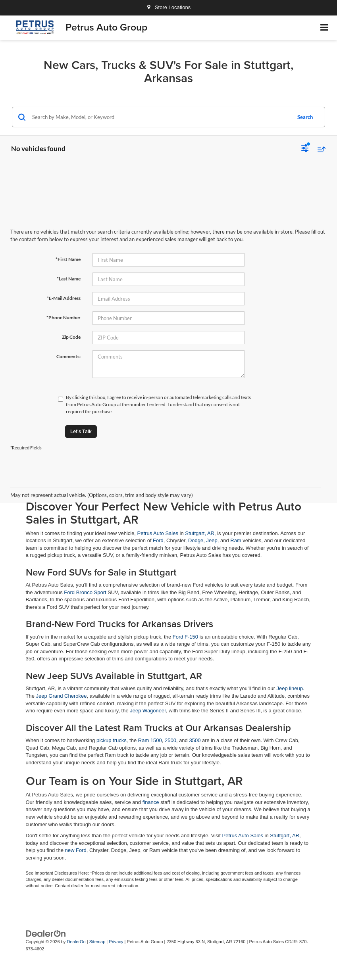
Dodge (195, 540)
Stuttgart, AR (199, 533)
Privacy (116, 941)
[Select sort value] (319, 149)
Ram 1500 (150, 740)
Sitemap (97, 941)
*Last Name (69, 279)
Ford (158, 540)
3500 (194, 740)
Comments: (68, 356)
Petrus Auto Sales (157, 533)
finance (151, 802)
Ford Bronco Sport (85, 592)
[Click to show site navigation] (324, 28)
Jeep (212, 540)
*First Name (68, 259)
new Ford (76, 850)
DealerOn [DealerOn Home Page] (76, 941)
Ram (235, 540)
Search (305, 117)
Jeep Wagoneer (148, 711)
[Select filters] (305, 149)
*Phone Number (63, 317)
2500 (170, 740)
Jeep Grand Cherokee (61, 696)
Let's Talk (81, 431)
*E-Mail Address (64, 298)
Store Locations (168, 7)
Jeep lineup (289, 688)
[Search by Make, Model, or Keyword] (160, 117)
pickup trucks (111, 740)
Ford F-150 (185, 637)
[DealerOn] (46, 933)
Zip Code (71, 337)
